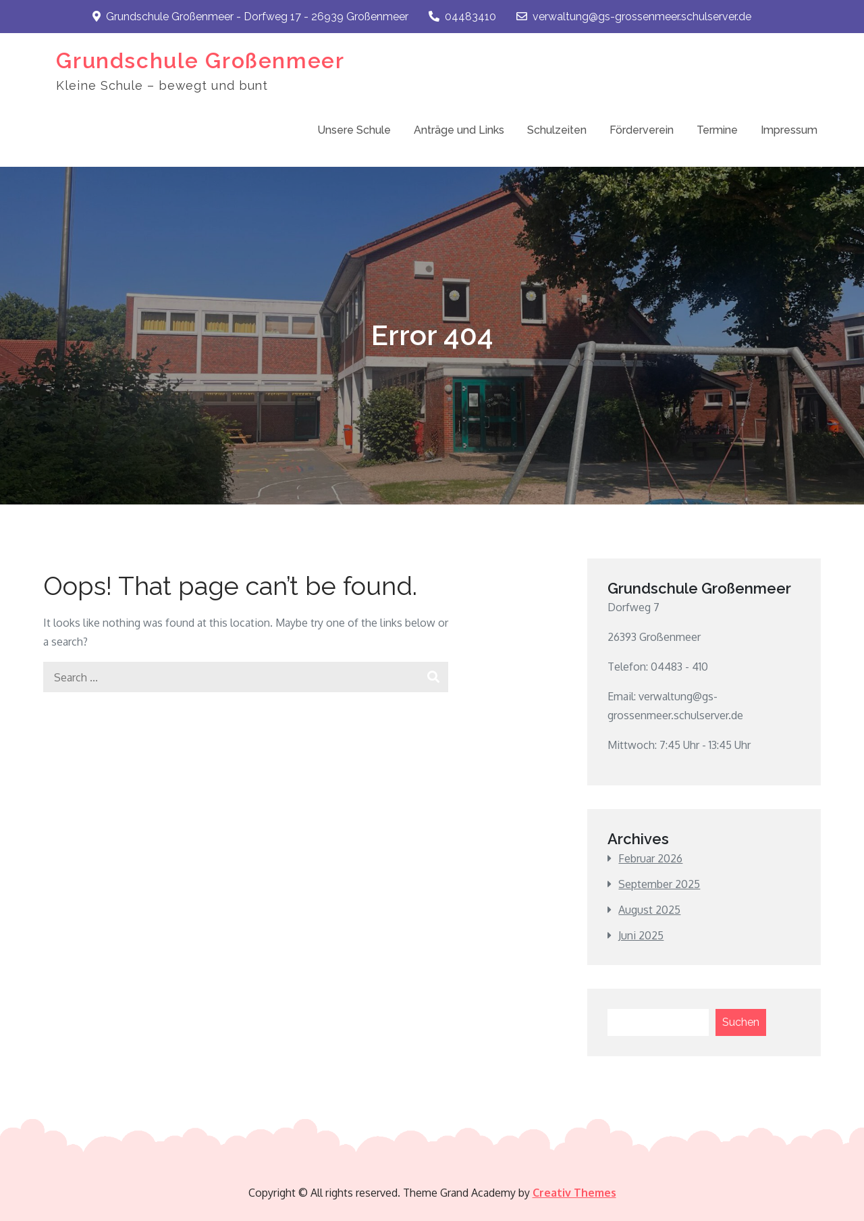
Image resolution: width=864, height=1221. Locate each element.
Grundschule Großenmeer (200, 60)
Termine (717, 130)
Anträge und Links (459, 130)
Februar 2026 (650, 858)
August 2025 (649, 909)
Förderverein (642, 130)
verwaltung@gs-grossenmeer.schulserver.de (633, 16)
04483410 (462, 16)
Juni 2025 (641, 935)
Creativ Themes (574, 1192)
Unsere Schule (354, 130)
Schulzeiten (557, 130)
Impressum (789, 130)
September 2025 (659, 884)
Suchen (740, 1022)
